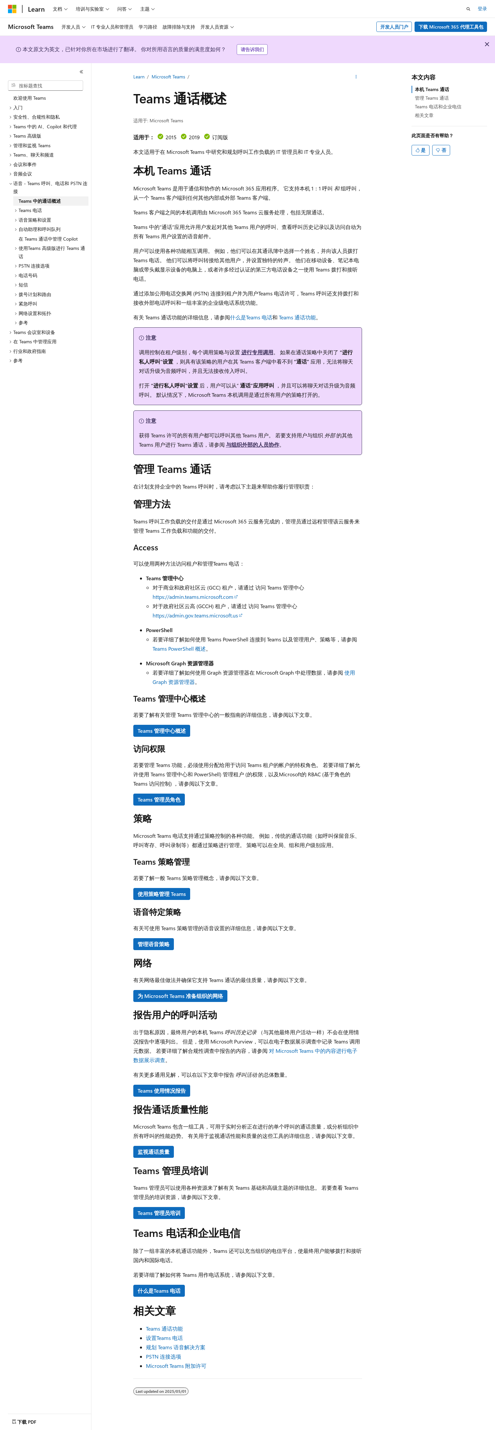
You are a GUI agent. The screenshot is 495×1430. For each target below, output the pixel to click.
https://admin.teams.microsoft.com (193, 596)
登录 (482, 8)
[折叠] (81, 72)
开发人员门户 (394, 27)
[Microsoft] (12, 9)
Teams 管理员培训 (159, 1212)
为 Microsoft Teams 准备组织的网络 (180, 995)
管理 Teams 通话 (432, 98)
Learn (139, 76)
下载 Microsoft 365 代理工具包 (451, 27)
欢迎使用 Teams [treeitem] (29, 98)
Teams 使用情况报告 (162, 1090)
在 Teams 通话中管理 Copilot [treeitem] (48, 239)
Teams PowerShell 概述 (179, 648)
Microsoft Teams (168, 76)
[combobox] (45, 85)
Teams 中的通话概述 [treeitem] (40, 201)
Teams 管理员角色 (159, 799)
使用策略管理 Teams (162, 893)
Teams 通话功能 (297, 317)
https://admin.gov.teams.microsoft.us (195, 615)
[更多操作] (356, 76)
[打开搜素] (468, 9)
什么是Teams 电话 (251, 317)
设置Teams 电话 (164, 1337)
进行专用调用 (257, 352)
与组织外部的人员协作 (252, 444)
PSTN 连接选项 (163, 1356)
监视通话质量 (154, 1151)
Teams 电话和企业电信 (438, 106)
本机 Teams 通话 (432, 89)
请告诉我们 (252, 49)
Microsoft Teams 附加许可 (176, 1365)
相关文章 (424, 115)
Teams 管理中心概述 (162, 730)
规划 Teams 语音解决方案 (175, 1347)
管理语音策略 (154, 943)
